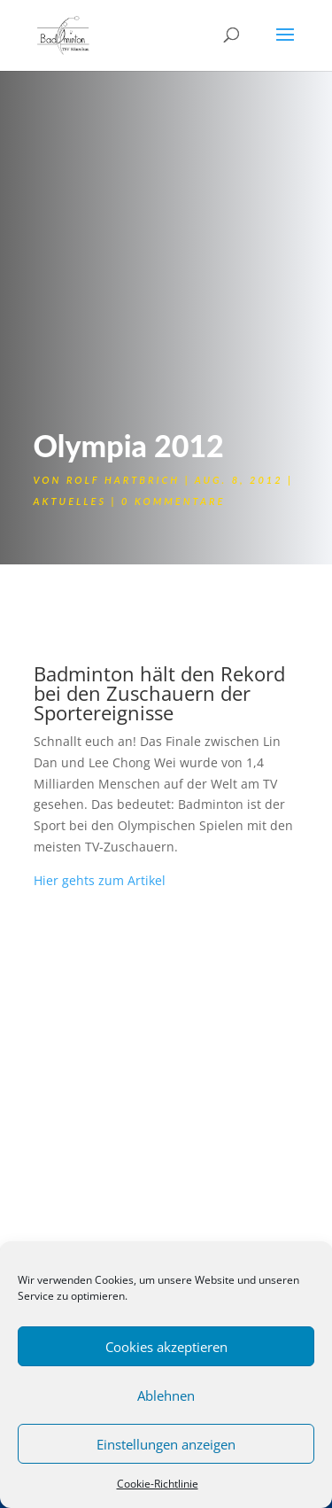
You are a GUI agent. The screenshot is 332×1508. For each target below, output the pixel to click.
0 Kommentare (173, 501)
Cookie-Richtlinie (157, 1483)
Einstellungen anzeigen (166, 1444)
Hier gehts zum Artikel (100, 880)
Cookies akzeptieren (166, 1347)
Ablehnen (166, 1395)
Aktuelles (70, 501)
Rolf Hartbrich (123, 480)
